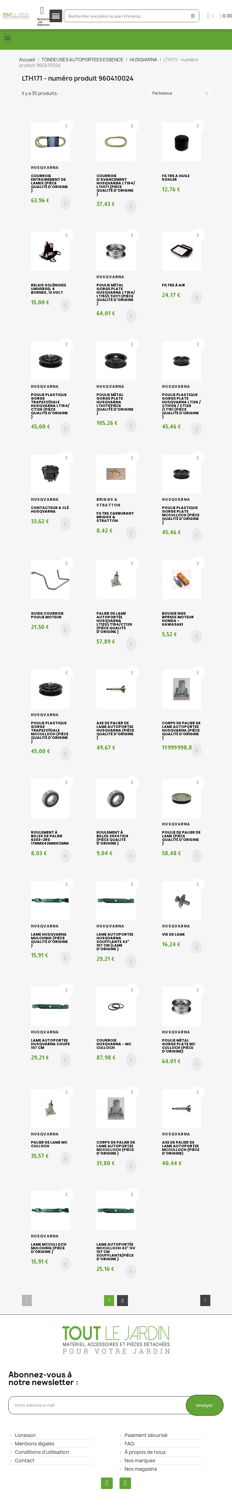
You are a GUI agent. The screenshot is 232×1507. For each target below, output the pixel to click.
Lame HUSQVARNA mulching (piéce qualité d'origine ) (49, 940)
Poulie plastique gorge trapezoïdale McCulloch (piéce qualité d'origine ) (49, 732)
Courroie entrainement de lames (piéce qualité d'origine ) (49, 183)
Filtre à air (173, 285)
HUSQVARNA (45, 167)
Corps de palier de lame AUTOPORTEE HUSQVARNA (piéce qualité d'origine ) (181, 730)
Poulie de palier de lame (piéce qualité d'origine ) (181, 838)
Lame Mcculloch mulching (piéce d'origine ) (48, 1248)
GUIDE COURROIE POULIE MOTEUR (47, 615)
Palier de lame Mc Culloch (49, 1144)
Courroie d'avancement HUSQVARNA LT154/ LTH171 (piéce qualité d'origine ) (115, 185)
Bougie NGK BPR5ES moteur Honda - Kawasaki (178, 619)
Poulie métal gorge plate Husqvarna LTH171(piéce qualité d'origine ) (114, 404)
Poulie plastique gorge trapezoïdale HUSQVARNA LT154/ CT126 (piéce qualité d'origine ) (50, 405)
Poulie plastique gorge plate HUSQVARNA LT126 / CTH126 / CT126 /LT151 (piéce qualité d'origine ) (181, 405)
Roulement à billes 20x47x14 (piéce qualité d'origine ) (112, 838)
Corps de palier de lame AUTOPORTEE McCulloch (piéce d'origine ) (115, 1148)
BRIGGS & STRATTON (108, 502)
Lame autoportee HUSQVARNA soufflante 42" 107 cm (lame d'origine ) (114, 942)
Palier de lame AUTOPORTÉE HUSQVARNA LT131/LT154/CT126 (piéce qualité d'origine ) (114, 622)
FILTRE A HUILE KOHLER (176, 177)
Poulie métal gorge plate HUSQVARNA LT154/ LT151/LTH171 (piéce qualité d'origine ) (115, 294)
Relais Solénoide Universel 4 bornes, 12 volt (48, 288)
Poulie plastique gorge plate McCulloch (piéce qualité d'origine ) (180, 515)
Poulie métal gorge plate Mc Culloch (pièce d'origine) (178, 1046)
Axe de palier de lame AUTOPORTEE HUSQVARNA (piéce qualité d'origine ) (115, 730)
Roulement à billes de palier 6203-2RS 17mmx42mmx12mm (50, 838)
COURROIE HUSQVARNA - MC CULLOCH (113, 1044)
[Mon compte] (210, 16)
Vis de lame (173, 934)
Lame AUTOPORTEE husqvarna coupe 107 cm (50, 1044)
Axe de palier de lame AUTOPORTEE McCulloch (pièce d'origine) (180, 1148)
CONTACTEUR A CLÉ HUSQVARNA (50, 509)
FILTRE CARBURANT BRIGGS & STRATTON (115, 517)
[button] (65, 203)
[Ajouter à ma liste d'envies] (66, 126)
